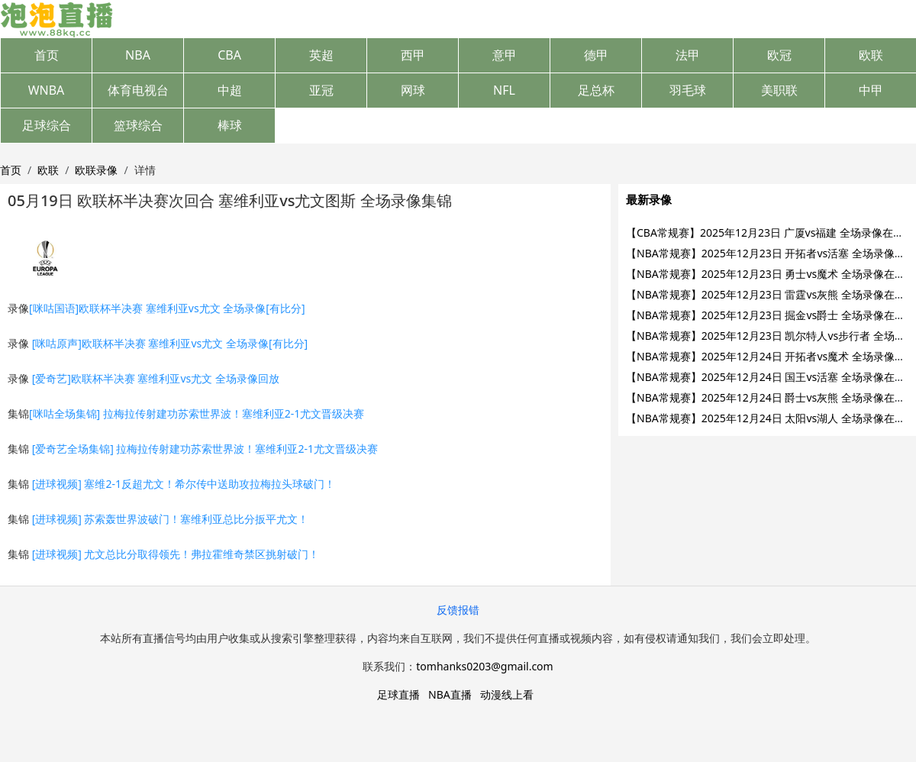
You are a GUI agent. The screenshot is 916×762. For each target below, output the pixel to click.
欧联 (871, 55)
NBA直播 (450, 694)
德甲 (596, 55)
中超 (230, 90)
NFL (504, 90)
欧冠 (779, 55)
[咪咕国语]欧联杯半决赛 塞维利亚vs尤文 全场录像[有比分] (167, 308)
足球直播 (398, 694)
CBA (229, 55)
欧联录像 (96, 170)
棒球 (230, 125)
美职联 (779, 90)
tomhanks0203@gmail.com (484, 666)
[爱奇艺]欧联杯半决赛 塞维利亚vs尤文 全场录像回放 (155, 378)
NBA (137, 55)
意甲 (504, 55)
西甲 (413, 55)
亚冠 (321, 90)
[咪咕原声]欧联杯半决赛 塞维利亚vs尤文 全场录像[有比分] (170, 343)
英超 (321, 55)
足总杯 (596, 90)
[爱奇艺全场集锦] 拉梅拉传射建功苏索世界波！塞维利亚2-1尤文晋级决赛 (205, 448)
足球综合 (46, 125)
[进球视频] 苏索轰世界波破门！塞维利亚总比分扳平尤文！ (170, 519)
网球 (413, 90)
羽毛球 (687, 90)
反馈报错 (458, 609)
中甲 (871, 90)
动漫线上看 (507, 694)
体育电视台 (138, 90)
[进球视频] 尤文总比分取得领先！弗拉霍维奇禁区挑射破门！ (176, 554)
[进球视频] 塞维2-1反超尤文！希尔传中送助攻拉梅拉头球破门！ (183, 483)
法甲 (688, 55)
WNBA (46, 90)
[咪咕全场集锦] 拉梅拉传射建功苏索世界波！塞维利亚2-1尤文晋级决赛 (196, 413)
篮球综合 (138, 125)
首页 (46, 55)
